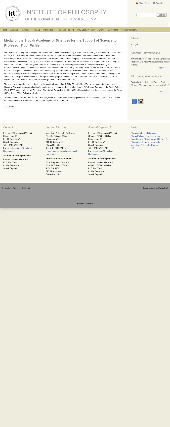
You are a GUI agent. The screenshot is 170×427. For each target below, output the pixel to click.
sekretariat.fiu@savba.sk (21, 148)
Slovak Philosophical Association (145, 136)
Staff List (25, 30)
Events (101, 30)
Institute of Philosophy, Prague (144, 145)
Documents (113, 30)
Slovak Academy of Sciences (143, 133)
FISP (133, 148)
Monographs (48, 30)
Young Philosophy (129, 30)
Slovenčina (142, 3)
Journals (36, 30)
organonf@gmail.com (104, 151)
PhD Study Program (86, 30)
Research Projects (66, 30)
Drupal (90, 203)
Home (4, 30)
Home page (8, 151)
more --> (163, 68)
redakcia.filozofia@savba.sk (65, 151)
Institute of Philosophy (66, 12)
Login (135, 44)
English (158, 3)
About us (14, 30)
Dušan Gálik (163, 188)
